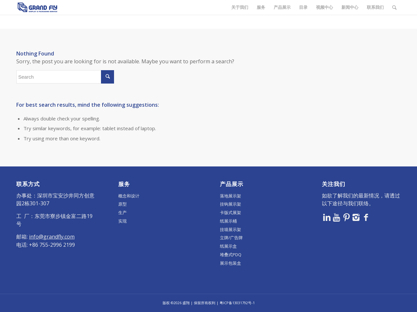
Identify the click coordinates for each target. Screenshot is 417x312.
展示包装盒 (230, 263)
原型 (122, 204)
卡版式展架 (230, 212)
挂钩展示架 (230, 204)
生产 (122, 212)
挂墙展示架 (230, 229)
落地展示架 (230, 196)
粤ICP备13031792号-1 (237, 302)
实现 (122, 221)
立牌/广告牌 (231, 238)
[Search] (394, 7)
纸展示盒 (228, 246)
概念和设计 (128, 196)
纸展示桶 (228, 221)
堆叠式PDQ (230, 254)
